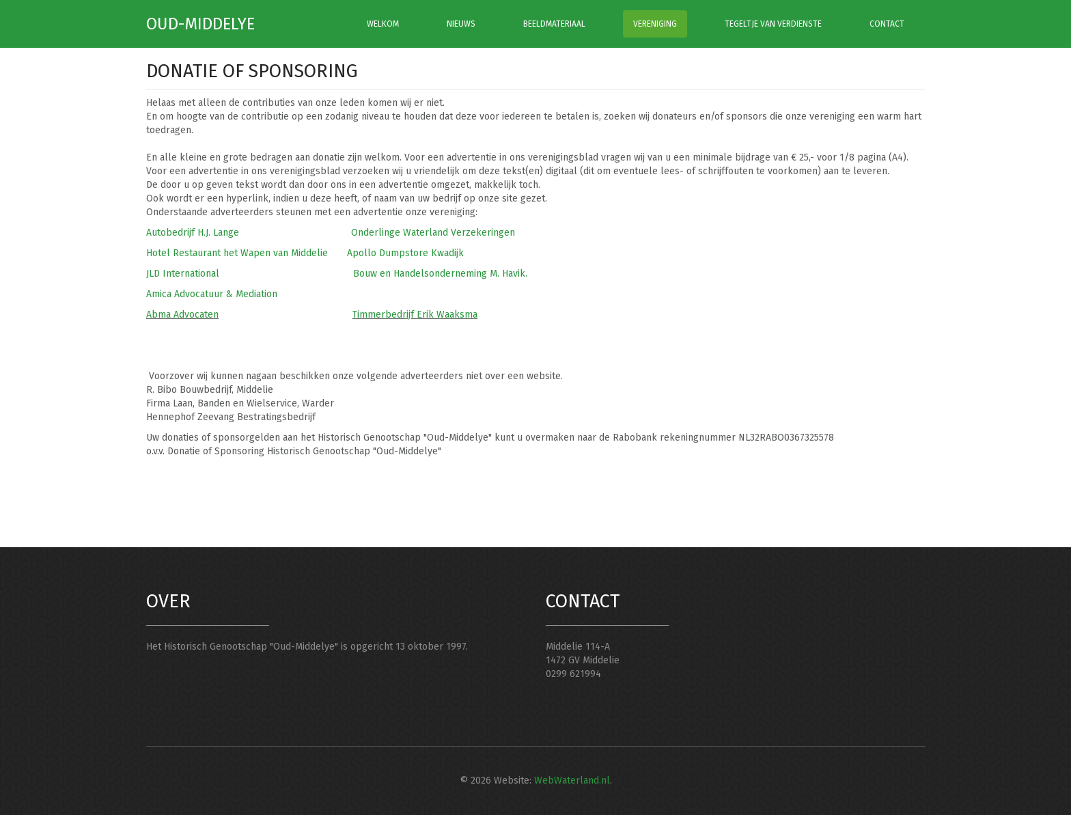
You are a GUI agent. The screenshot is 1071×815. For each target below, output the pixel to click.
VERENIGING (655, 24)
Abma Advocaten (182, 314)
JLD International (182, 273)
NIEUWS (461, 24)
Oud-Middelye (200, 23)
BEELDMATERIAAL (554, 24)
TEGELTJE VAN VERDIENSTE (773, 24)
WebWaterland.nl (572, 780)
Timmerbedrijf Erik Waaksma (414, 314)
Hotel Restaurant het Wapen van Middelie (237, 253)
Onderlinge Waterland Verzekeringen (434, 232)
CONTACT (887, 24)
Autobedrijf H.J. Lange (192, 232)
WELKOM (383, 24)
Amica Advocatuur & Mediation (211, 294)
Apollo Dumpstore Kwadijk (405, 253)
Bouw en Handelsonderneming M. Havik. (440, 273)
